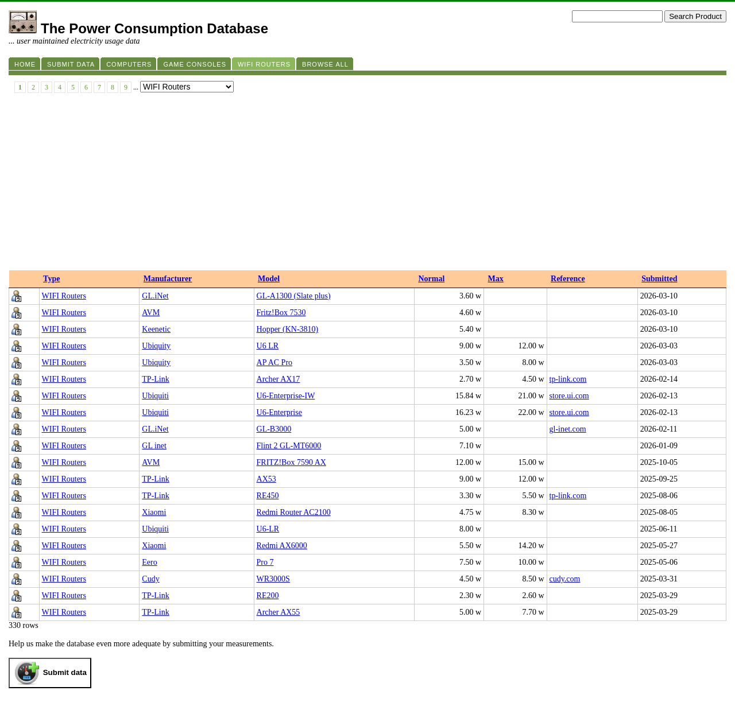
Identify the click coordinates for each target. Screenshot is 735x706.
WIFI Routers (64, 296)
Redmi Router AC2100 (294, 512)
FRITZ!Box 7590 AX (291, 462)
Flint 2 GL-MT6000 (289, 445)
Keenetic (156, 329)
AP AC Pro (275, 362)
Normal (431, 278)
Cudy (150, 579)
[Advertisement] (367, 184)
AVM (151, 312)
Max (496, 278)
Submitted (659, 278)
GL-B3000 (274, 429)
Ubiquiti (155, 395)
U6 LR (268, 346)
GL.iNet (155, 296)
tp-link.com (568, 379)
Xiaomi (154, 512)
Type (51, 278)
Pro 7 (265, 562)
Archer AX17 (278, 379)
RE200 (268, 595)
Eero (149, 562)
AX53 (266, 479)
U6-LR (268, 529)
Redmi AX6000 (282, 545)
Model (269, 278)
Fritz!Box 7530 (281, 312)
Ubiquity (156, 346)
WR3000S (273, 579)
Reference (568, 278)
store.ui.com (569, 395)
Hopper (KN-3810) (288, 329)
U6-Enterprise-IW (286, 395)
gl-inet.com (568, 429)
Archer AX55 (278, 612)
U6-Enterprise (279, 412)
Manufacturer (168, 278)
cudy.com (565, 579)
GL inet (154, 445)
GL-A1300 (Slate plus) (294, 296)
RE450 (268, 495)
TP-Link (155, 379)
